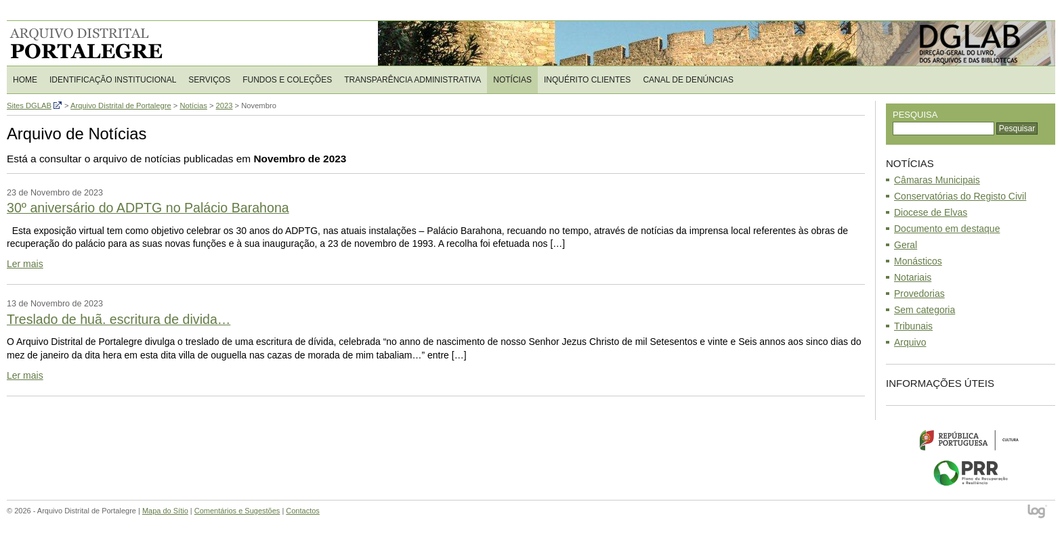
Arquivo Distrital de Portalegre (94, 43)
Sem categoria (924, 309)
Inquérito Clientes (587, 80)
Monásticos (918, 261)
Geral (905, 244)
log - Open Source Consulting (1037, 512)
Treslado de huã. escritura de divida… (118, 319)
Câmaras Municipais (937, 180)
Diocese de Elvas (930, 212)
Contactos (303, 511)
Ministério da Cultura (970, 439)
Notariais (912, 277)
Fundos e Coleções (287, 80)
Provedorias (919, 293)
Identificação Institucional (112, 80)
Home (25, 80)
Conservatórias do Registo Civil (960, 196)
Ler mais (25, 263)
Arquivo (910, 342)
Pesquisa (915, 114)
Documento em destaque (947, 228)
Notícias (512, 80)
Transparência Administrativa (412, 80)
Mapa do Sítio (165, 511)
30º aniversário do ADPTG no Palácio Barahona (148, 207)
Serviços (209, 80)
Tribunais (913, 326)
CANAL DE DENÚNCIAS (688, 80)
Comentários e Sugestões (237, 511)
